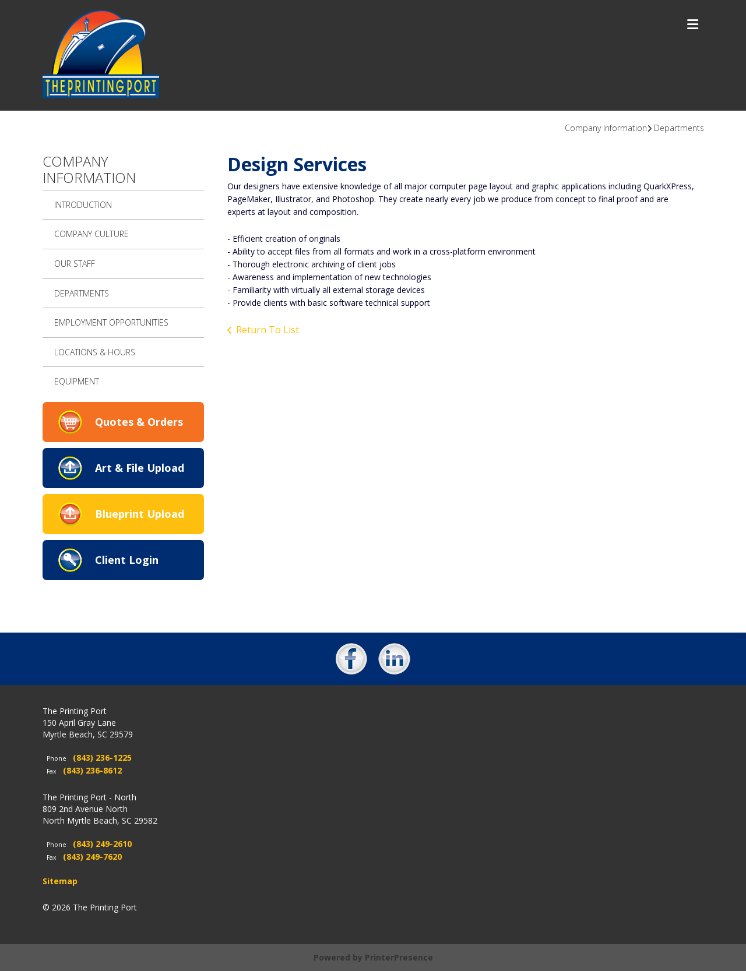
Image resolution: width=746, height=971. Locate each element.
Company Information (606, 127)
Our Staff (74, 263)
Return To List (267, 329)
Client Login (127, 560)
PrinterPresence (399, 957)
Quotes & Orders (139, 422)
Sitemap (60, 881)
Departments (679, 127)
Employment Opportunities (111, 322)
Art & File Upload (139, 468)
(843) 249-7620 (92, 856)
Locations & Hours (94, 352)
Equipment (76, 381)
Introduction (83, 204)
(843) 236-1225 (102, 757)
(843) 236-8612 (92, 770)
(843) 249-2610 (102, 843)
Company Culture (91, 233)
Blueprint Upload (139, 514)
